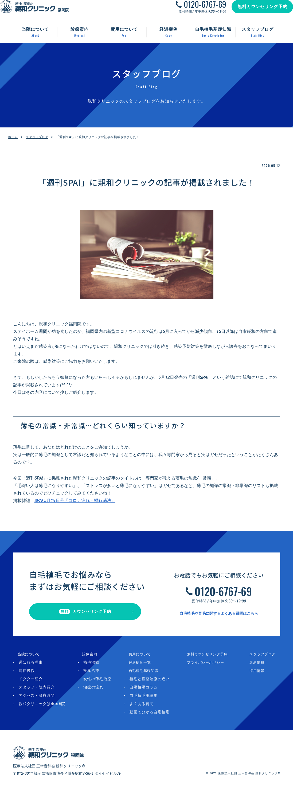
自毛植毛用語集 (150, 700)
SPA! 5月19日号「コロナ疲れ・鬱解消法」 (74, 500)
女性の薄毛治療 (101, 684)
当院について (25, 659)
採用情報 (260, 675)
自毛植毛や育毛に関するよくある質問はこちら (218, 616)
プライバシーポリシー (212, 667)
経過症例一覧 (143, 667)
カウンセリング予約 (85, 614)
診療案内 (89, 659)
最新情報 (260, 667)
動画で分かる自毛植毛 (156, 717)
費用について (143, 659)
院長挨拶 (27, 675)
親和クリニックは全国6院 (42, 708)
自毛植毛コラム (150, 692)
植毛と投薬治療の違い (156, 684)
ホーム (13, 137)
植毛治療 (95, 667)
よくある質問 (148, 708)
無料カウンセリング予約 (257, 11)
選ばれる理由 (31, 667)
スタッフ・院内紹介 (37, 692)
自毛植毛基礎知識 (147, 675)
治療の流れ (97, 692)
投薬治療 (95, 675)
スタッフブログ (37, 137)
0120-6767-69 (199, 10)
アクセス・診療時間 (37, 700)
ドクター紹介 (31, 684)
